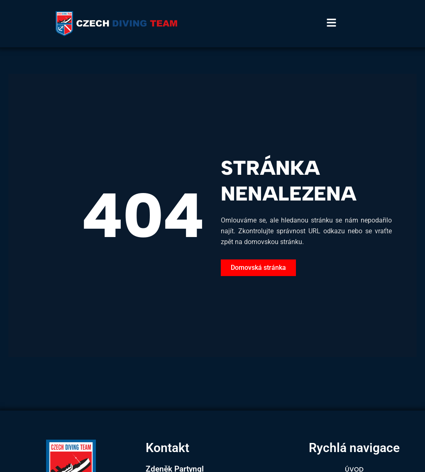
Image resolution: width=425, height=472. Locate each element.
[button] (372, 24)
